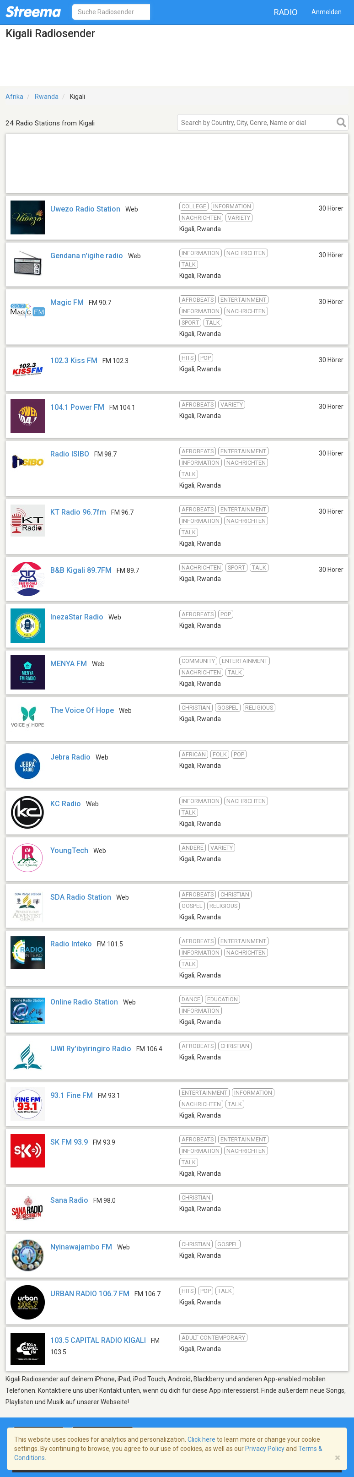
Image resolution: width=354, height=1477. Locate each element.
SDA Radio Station (80, 897)
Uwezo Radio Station (85, 209)
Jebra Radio (70, 757)
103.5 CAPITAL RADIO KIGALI (98, 1340)
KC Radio (65, 803)
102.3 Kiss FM (73, 360)
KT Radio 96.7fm (78, 512)
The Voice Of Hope (82, 710)
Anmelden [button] (326, 12)
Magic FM (67, 302)
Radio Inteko (71, 943)
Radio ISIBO (69, 454)
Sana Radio (69, 1200)
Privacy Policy (264, 1448)
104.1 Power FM (77, 407)
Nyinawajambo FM (81, 1247)
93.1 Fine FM (71, 1095)
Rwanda (47, 96)
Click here (201, 1439)
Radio (286, 12)
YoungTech (69, 850)
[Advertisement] (177, 181)
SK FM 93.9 (69, 1142)
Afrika (14, 96)
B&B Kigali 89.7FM (81, 570)
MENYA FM (68, 663)
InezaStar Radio (76, 617)
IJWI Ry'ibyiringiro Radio (90, 1048)
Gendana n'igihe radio (86, 255)
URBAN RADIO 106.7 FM (89, 1293)
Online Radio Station (84, 1002)
